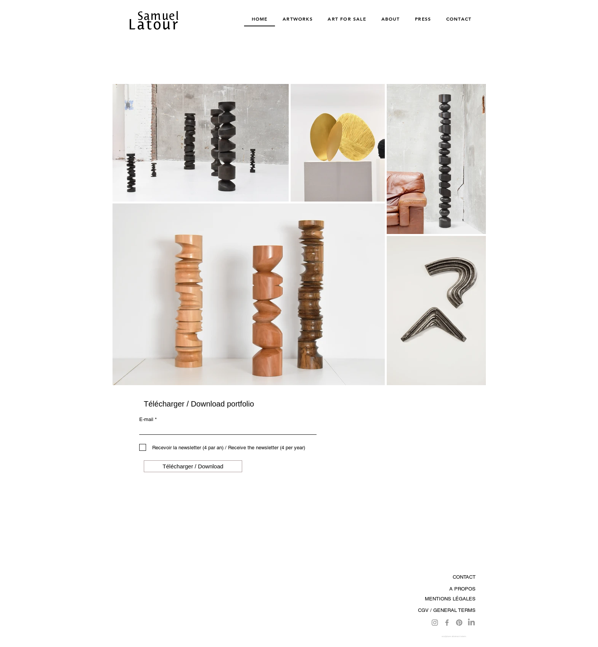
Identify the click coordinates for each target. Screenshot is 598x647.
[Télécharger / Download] (193, 466)
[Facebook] (447, 622)
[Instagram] (435, 622)
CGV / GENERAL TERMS (447, 610)
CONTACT (464, 577)
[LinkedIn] (471, 622)
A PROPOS (462, 589)
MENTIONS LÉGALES (450, 599)
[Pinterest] (459, 622)
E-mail (146, 419)
